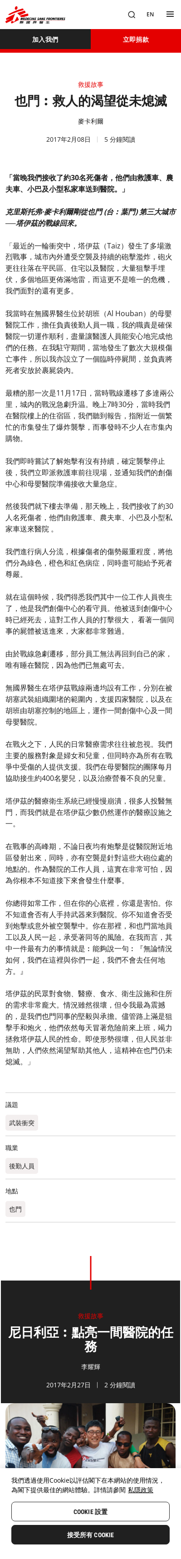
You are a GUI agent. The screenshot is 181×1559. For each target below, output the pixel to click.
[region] (90, 1513)
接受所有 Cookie (90, 1535)
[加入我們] (45, 39)
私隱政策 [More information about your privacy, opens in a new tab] (140, 1489)
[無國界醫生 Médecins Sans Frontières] (35, 15)
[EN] (150, 14)
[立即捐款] (136, 39)
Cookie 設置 (90, 1511)
